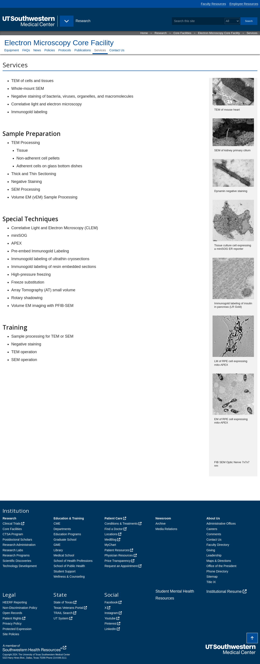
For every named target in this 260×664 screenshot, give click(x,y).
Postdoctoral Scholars (17, 539)
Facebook (111, 602)
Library (58, 550)
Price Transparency (117, 560)
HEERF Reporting (15, 602)
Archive (161, 523)
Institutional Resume (224, 591)
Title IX (211, 582)
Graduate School (65, 539)
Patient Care (113, 518)
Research (161, 33)
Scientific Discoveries (17, 560)
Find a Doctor (113, 529)
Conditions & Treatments (121, 523)
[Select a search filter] (232, 21)
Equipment (11, 50)
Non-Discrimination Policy (20, 607)
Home (144, 33)
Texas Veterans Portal (68, 607)
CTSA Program (13, 534)
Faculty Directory (217, 544)
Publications (83, 50)
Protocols (64, 50)
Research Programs (16, 555)
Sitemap (212, 576)
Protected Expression (17, 629)
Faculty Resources (213, 4)
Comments (213, 534)
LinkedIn (110, 629)
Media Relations (166, 529)
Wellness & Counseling (69, 576)
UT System (61, 618)
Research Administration (19, 544)
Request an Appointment (121, 566)
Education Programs (67, 534)
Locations (110, 534)
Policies (49, 50)
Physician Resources (118, 555)
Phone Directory (217, 571)
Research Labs (13, 550)
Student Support (64, 571)
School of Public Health (69, 566)
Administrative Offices (221, 523)
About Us (213, 518)
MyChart (110, 544)
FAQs (26, 50)
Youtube (109, 618)
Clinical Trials (11, 523)
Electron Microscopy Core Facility (219, 33)
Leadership (213, 555)
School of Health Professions (73, 560)
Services (252, 33)
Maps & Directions (218, 560)
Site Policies (11, 634)
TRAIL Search (63, 613)
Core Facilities (182, 33)
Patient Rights (12, 618)
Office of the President (221, 566)
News (37, 50)
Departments (62, 529)
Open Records (12, 613)
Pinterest (110, 623)
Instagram (111, 613)
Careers (211, 529)
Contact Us (116, 50)
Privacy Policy (12, 623)
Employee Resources (243, 4)
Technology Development (20, 566)
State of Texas (63, 602)
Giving (210, 550)
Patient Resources (116, 550)
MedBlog (110, 539)
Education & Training (69, 518)
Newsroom (163, 518)
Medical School (64, 555)
